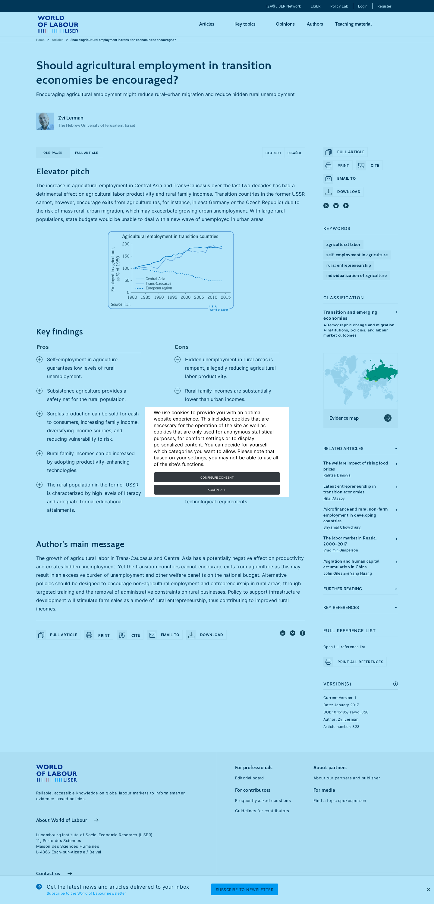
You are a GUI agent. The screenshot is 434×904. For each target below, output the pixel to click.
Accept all (217, 490)
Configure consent (217, 477)
